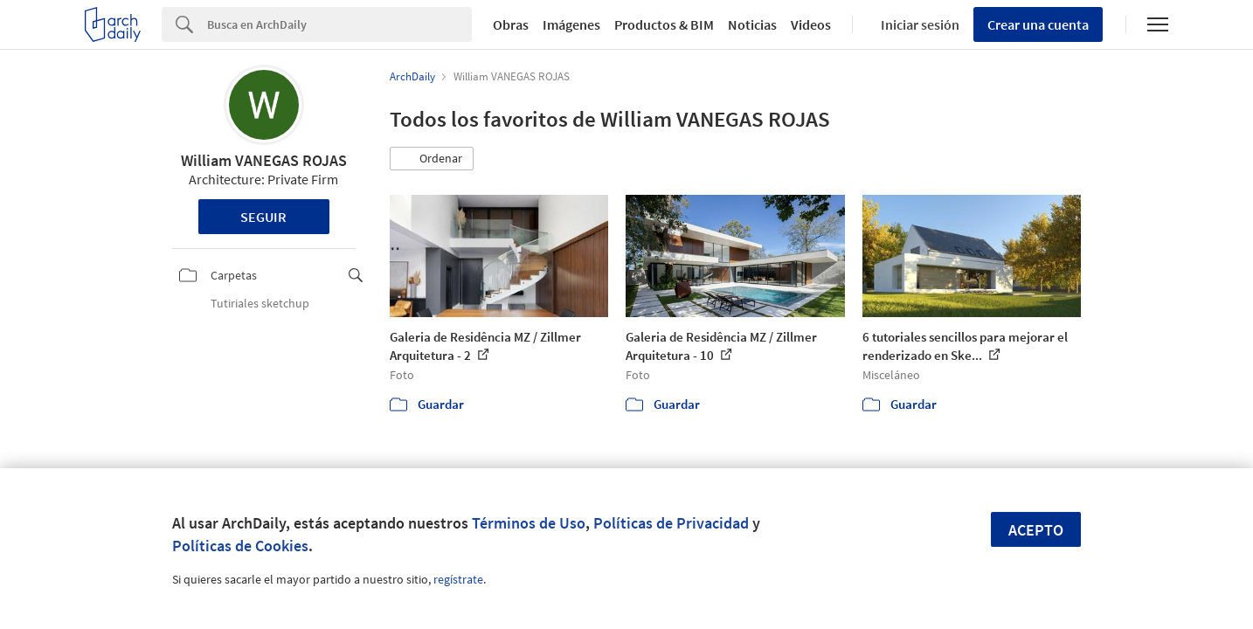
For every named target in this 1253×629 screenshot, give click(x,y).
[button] (432, 159)
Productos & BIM (664, 24)
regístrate (458, 579)
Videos (811, 24)
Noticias (752, 24)
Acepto (1035, 530)
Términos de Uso (528, 523)
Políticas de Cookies (240, 546)
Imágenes (571, 24)
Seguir (263, 216)
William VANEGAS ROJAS (264, 160)
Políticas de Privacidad (671, 523)
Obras (511, 24)
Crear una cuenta (1038, 24)
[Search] (339, 24)
